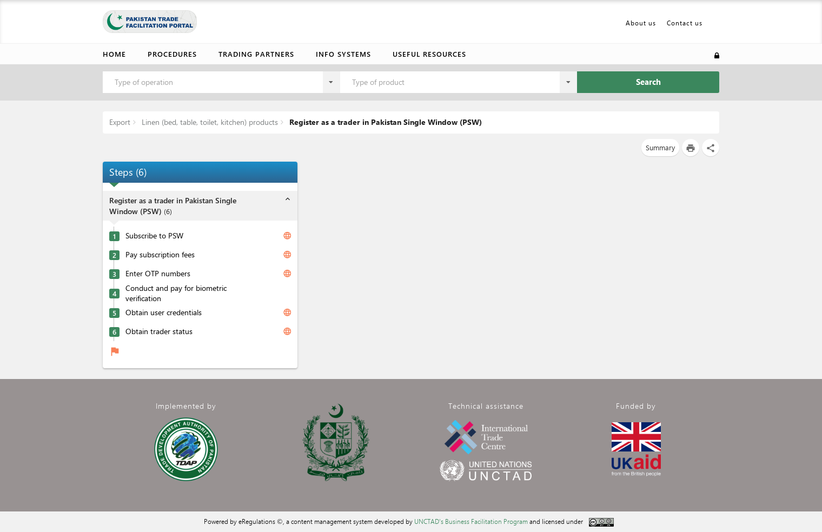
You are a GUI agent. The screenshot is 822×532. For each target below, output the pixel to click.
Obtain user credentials (163, 312)
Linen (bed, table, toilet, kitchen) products (209, 122)
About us (641, 22)
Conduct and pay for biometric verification (176, 293)
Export (119, 122)
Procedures (172, 53)
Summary (660, 147)
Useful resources (429, 53)
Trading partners (256, 53)
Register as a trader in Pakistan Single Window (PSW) (384, 122)
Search (648, 81)
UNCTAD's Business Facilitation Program (471, 521)
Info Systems (343, 53)
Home (114, 53)
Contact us (684, 22)
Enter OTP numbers (157, 273)
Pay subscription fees (160, 255)
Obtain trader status (159, 331)
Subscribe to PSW (154, 236)
